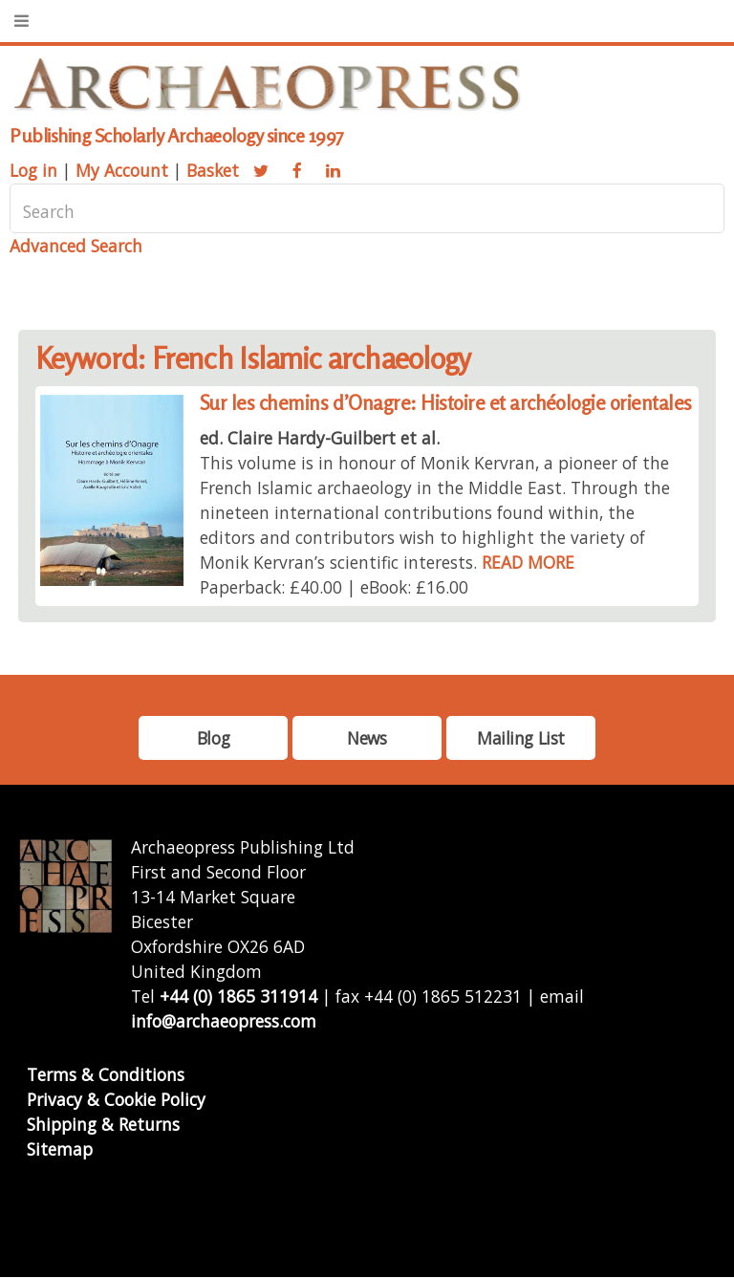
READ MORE (528, 562)
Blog (213, 737)
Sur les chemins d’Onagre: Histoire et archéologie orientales (446, 403)
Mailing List (521, 737)
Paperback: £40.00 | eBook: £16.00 (334, 586)
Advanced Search (76, 245)
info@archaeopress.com (223, 1020)
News (366, 737)
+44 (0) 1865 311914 (238, 996)
